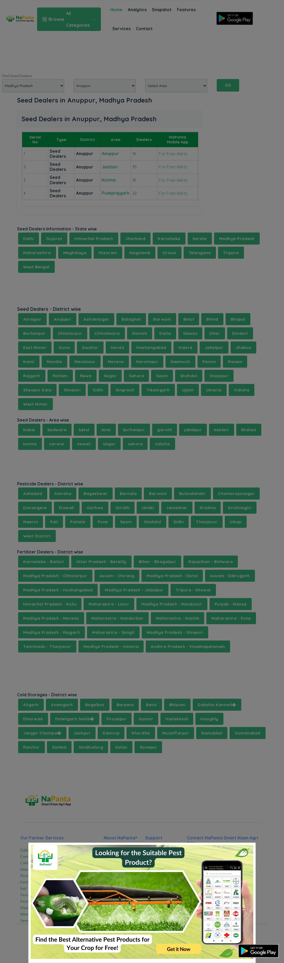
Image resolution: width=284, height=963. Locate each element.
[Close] (244, 851)
